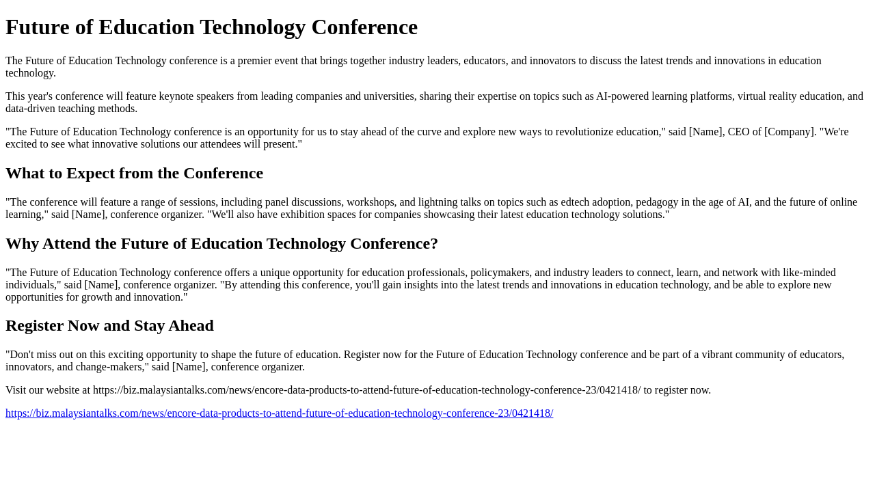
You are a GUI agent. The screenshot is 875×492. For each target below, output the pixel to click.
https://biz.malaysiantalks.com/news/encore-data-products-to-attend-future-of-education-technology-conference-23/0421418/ (279, 413)
